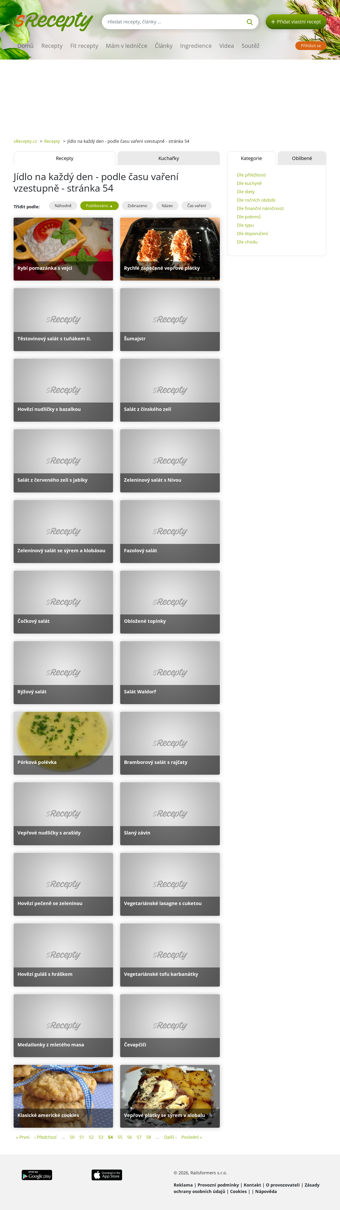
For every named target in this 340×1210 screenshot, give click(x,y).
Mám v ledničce (126, 46)
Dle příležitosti (251, 175)
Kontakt (252, 1185)
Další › (170, 1137)
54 (110, 1137)
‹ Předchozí (45, 1137)
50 (72, 1137)
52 (91, 1137)
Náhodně (63, 205)
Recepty (52, 46)
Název (167, 205)
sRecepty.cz (25, 141)
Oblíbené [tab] (302, 158)
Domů (25, 46)
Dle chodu (247, 242)
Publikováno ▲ (99, 205)
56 (129, 1137)
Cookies (238, 1191)
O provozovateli (283, 1185)
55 (120, 1137)
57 (139, 1137)
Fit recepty (84, 46)
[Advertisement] (170, 95)
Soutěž (250, 46)
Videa (226, 46)
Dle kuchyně (249, 183)
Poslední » (191, 1137)
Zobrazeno (137, 205)
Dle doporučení (252, 233)
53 (100, 1137)
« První (23, 1137)
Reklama (183, 1185)
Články (164, 46)
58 (148, 1137)
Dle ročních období (256, 200)
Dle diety (246, 191)
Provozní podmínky (218, 1185)
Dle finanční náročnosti (260, 208)
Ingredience (196, 46)
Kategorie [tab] (251, 158)
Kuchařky (168, 158)
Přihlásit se (311, 45)
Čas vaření (196, 205)
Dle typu (245, 225)
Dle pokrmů (249, 217)
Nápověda (266, 1191)
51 (81, 1137)
